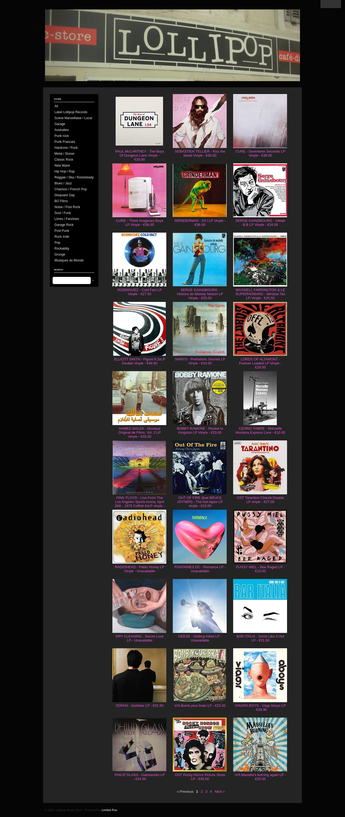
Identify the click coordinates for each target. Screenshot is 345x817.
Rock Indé (61, 237)
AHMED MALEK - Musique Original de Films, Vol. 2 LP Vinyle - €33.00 (140, 432)
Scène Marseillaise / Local (73, 118)
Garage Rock (64, 225)
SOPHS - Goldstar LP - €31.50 (140, 706)
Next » (220, 792)
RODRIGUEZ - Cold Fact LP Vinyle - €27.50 (140, 292)
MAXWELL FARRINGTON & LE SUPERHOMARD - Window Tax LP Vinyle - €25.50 (260, 294)
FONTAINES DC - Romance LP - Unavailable (200, 569)
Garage (59, 124)
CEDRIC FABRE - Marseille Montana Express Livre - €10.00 (260, 430)
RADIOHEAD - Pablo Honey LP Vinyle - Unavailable (139, 569)
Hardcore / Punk (66, 148)
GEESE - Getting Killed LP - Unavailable (200, 638)
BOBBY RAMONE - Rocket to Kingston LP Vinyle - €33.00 (200, 430)
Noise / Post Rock (67, 207)
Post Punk (61, 231)
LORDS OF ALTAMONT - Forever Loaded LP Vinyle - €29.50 (260, 363)
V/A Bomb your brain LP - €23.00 (200, 706)
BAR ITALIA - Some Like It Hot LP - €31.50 (260, 638)
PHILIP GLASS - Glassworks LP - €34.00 (140, 777)
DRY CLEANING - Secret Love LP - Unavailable (140, 638)
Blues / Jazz (63, 183)
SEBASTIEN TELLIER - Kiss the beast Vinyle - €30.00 (200, 153)
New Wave (62, 165)
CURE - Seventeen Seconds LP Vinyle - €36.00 (260, 153)
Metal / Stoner (64, 154)
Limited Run (110, 810)
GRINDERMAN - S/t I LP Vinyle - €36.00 (200, 223)
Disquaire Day (64, 195)
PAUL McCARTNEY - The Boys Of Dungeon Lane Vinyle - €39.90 (139, 155)
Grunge (59, 254)
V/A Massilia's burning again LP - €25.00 (260, 777)
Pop (57, 242)
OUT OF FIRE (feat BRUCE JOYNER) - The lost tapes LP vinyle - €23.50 (200, 502)
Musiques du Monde (69, 260)
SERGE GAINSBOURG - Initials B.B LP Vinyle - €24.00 (260, 223)
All (56, 106)
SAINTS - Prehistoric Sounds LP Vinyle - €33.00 (200, 361)
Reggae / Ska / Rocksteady (74, 177)
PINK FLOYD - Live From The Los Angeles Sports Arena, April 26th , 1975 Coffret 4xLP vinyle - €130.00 (139, 504)
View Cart (331, 4)
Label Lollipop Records (70, 112)
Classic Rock (63, 159)
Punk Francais (64, 142)
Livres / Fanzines (66, 219)
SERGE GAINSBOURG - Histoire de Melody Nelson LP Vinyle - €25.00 (200, 294)
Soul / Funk (62, 213)
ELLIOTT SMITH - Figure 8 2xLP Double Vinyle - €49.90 (139, 361)
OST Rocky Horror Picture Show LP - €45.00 (200, 777)
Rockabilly (61, 248)
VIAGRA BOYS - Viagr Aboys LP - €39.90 (260, 708)
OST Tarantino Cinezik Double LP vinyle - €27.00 (260, 500)
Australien (61, 130)
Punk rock (61, 136)
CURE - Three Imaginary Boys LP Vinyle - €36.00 (139, 223)
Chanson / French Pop (70, 189)
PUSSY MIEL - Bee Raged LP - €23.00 (260, 569)
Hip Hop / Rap (64, 171)
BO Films (61, 201)
